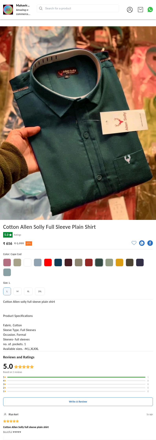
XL (28, 291)
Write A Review (78, 401)
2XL (40, 291)
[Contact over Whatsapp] (150, 9)
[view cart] (140, 10)
